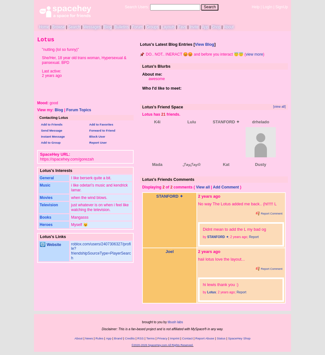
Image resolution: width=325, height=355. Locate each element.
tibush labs (175, 322)
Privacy (162, 338)
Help (256, 7)
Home (44, 27)
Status (221, 338)
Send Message (50, 130)
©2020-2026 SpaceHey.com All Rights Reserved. (162, 345)
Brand (118, 338)
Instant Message (52, 136)
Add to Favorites (100, 124)
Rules (99, 338)
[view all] (279, 106)
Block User (96, 136)
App (205, 27)
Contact (187, 338)
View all (203, 187)
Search (210, 7)
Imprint (175, 338)
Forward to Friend (101, 130)
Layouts (168, 27)
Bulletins (122, 27)
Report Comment (269, 213)
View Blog (204, 44)
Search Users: (137, 7)
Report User (97, 142)
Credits (130, 338)
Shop (216, 27)
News (89, 338)
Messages (92, 27)
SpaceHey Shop (239, 338)
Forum (137, 27)
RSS (140, 338)
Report (254, 237)
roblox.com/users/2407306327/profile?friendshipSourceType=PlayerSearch (101, 251)
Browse (58, 27)
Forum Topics (78, 110)
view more (254, 54)
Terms (150, 338)
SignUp (281, 7)
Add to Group (50, 142)
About (229, 27)
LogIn (267, 7)
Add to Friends (51, 124)
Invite (194, 27)
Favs (182, 27)
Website (50, 244)
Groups (152, 27)
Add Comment (226, 187)
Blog (107, 27)
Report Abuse (204, 338)
